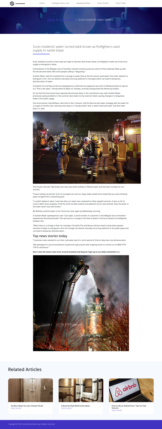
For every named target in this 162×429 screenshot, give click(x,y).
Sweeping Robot (83, 3)
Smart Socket (103, 3)
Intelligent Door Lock (60, 3)
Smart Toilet (121, 3)
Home (42, 3)
